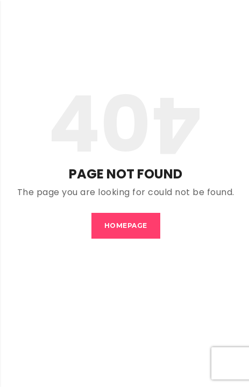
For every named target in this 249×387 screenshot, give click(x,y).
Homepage (125, 225)
